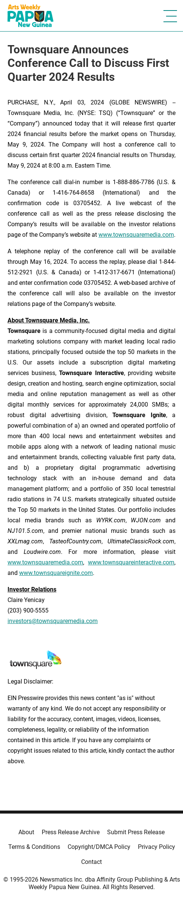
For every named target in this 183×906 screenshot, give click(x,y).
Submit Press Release (136, 832)
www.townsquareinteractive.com (131, 562)
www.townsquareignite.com (56, 572)
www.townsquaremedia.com (136, 234)
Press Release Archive (71, 832)
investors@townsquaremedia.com (53, 621)
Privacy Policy (156, 846)
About (26, 832)
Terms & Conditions (34, 846)
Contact (91, 861)
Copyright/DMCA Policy (99, 846)
